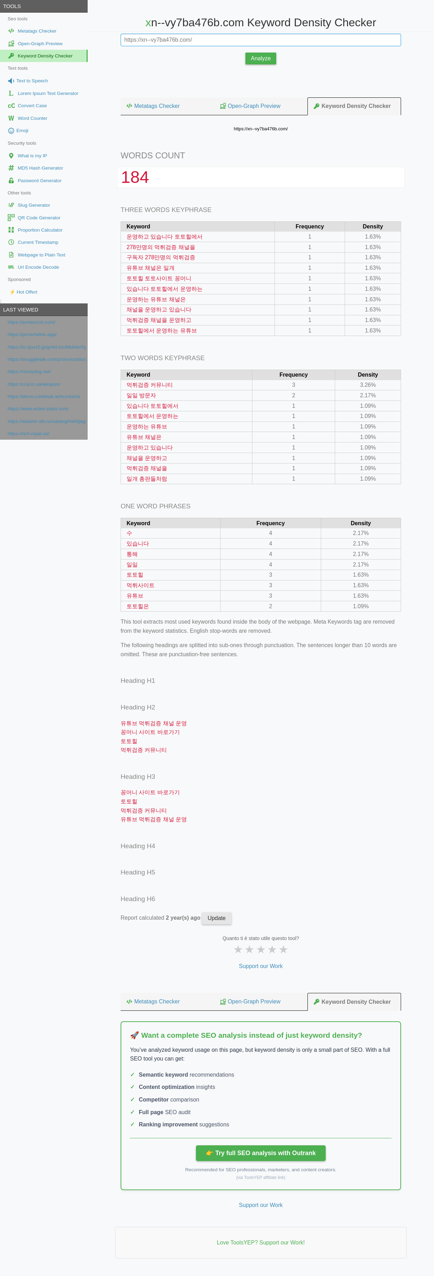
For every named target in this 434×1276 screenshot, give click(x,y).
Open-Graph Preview (249, 105)
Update (217, 918)
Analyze (261, 58)
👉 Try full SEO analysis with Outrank (261, 1153)
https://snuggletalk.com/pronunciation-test (47, 359)
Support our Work (261, 966)
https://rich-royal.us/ (28, 433)
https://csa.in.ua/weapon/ (34, 384)
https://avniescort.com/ (31, 322)
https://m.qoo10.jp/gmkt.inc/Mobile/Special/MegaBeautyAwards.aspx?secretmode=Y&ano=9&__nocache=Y (47, 347)
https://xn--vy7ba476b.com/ (261, 128)
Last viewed (20, 310)
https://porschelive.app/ (32, 334)
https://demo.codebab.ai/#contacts (44, 396)
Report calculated (161, 918)
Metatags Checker (153, 105)
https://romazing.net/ (29, 371)
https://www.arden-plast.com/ (38, 408)
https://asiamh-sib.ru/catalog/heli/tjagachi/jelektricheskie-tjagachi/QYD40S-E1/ (47, 421)
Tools (12, 6)
